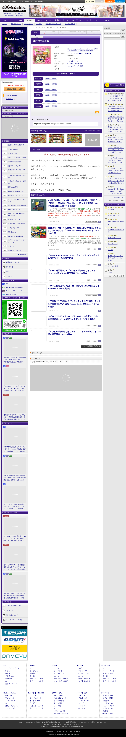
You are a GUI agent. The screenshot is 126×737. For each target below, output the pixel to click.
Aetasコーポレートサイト (14, 620)
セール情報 (58, 703)
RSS (3, 1)
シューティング (108, 706)
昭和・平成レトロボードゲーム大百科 (17, 214)
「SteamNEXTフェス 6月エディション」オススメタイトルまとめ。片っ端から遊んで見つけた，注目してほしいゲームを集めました (14, 388)
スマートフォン (58, 693)
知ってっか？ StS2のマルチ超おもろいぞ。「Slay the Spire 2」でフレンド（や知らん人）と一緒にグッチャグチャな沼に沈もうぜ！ (15, 506)
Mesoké (110, 250)
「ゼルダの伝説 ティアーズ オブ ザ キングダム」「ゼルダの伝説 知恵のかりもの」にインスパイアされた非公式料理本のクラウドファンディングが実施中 (116, 98)
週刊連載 (8, 679)
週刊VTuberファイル (14, 166)
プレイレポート (16, 24)
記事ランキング (11, 684)
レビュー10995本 (9, 16)
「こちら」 (74, 724)
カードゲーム (108, 703)
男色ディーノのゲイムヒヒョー (17, 171)
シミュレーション (73, 61)
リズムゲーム (108, 708)
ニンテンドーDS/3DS (36, 693)
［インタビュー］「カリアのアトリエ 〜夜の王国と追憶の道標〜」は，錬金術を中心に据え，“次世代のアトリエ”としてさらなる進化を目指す (15, 596)
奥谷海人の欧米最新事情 (16, 145)
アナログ (96, 20)
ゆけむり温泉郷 (51, 79)
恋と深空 (111, 209)
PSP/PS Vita (105, 666)
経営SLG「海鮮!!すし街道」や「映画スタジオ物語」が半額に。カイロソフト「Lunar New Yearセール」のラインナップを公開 (74, 230)
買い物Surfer (12, 232)
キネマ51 (11, 246)
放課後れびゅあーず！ (15, 250)
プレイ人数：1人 (73, 66)
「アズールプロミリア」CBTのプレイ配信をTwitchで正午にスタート (116, 170)
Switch (39, 20)
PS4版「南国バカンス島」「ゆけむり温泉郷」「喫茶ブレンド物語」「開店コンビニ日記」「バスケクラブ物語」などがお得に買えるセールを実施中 (74, 203)
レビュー (4, 24)
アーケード (105, 693)
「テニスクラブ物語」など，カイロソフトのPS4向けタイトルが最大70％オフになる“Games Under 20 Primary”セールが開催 (74, 304)
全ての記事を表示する (91, 346)
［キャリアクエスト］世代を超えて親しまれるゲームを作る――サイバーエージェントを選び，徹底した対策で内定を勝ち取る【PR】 (14, 567)
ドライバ (9, 276)
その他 (105, 711)
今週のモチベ (12, 153)
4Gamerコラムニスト (15, 219)
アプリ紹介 (58, 706)
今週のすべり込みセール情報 (17, 182)
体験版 (7, 673)
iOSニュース (58, 695)
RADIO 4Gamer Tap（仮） (16, 191)
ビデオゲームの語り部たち (17, 223)
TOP (5, 20)
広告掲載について (12, 615)
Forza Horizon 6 (112, 244)
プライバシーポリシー (13, 605)
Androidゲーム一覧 (61, 713)
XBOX (19, 20)
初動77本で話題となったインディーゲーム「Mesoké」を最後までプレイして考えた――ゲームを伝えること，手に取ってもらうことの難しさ (14, 449)
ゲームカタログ (70, 24)
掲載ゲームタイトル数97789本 (14, 14)
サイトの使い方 (27, 1)
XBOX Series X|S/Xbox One (14, 287)
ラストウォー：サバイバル (116, 231)
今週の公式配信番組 (14, 161)
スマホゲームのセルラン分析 (17, 176)
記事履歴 (110, 1)
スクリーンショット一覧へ (93, 130)
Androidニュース (60, 698)
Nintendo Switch (11, 294)
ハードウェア (77, 20)
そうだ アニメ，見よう (15, 195)
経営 (81, 66)
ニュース (9, 99)
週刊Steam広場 (13, 187)
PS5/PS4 (29, 20)
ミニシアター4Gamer (15, 228)
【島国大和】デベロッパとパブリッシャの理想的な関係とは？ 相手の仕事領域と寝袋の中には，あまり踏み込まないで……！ (14, 417)
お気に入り (99, 1)
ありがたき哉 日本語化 (15, 236)
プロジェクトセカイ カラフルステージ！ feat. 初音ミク (115, 258)
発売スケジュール (36, 679)
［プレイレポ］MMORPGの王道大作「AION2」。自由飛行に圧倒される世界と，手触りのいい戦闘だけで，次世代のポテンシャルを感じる (116, 160)
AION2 (110, 272)
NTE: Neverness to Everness (116, 223)
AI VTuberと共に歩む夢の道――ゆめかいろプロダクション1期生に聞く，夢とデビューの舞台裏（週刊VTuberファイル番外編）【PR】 (15, 538)
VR (66, 20)
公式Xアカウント (13, 1)
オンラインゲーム (12, 668)
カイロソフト (72, 53)
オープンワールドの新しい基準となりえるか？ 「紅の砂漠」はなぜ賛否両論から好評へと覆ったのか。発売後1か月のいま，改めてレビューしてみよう (15, 478)
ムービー (39, 24)
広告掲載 (77, 731)
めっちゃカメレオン (114, 215)
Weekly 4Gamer (13, 149)
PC (12, 20)
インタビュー (28, 24)
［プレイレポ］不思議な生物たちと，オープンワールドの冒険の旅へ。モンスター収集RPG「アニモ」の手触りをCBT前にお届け (116, 181)
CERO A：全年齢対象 (75, 63)
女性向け (58, 20)
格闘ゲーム (107, 701)
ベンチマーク (83, 708)
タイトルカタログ (36, 681)
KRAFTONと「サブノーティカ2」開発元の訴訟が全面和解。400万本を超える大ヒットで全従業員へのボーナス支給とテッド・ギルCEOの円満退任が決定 (116, 140)
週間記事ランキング (12, 262)
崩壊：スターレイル (114, 238)
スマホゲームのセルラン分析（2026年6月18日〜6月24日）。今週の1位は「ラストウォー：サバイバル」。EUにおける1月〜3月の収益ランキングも (116, 119)
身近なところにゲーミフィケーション (17, 241)
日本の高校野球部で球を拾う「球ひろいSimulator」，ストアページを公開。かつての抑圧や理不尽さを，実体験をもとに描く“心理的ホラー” (116, 150)
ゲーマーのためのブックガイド (17, 200)
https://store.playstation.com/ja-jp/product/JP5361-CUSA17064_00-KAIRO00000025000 (82, 50)
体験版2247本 (21, 16)
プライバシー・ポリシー (64, 731)
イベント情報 (108, 698)
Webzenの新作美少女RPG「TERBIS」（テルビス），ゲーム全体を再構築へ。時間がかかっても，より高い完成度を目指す (116, 191)
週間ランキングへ (119, 197)
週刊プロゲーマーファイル (17, 157)
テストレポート (84, 698)
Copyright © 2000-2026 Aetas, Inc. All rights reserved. (63, 734)
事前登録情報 (59, 701)
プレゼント (9, 267)
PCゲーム (9, 284)
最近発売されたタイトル (53, 24)
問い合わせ (39, 1)
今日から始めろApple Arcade (17, 205)
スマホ (48, 20)
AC (87, 20)
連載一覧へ (23, 254)
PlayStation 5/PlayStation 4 (14, 291)
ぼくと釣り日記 (113, 266)
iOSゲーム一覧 (59, 711)
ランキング (120, 1)
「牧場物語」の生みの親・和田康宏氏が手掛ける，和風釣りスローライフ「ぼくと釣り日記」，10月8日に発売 (116, 109)
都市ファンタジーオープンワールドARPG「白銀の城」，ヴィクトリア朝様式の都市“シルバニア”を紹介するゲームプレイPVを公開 (116, 129)
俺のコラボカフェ (14, 209)
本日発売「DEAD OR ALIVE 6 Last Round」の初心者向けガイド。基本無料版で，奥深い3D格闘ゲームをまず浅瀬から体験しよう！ (15, 360)
